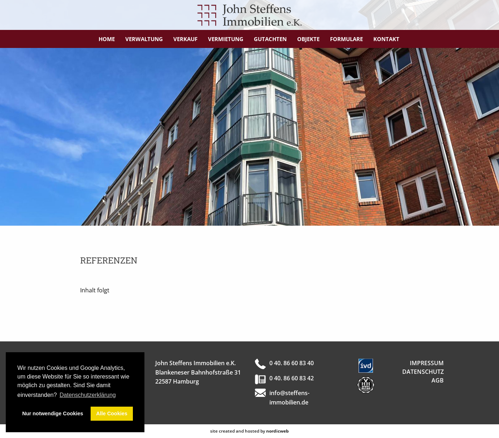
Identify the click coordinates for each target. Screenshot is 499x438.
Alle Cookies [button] (111, 413)
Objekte (308, 39)
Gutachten (270, 39)
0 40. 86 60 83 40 (291, 363)
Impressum (427, 363)
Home (107, 39)
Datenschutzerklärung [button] (88, 395)
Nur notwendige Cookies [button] (52, 413)
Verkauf (185, 39)
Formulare (346, 39)
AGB (437, 380)
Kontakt (386, 39)
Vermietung (225, 39)
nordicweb (277, 431)
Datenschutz (423, 372)
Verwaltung (144, 39)
